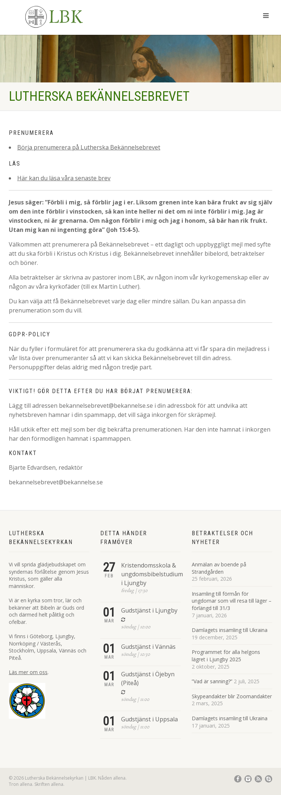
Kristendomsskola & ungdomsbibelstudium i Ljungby (152, 574)
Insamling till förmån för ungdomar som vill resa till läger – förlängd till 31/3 (231, 600)
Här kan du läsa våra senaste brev (63, 178)
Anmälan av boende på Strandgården (219, 568)
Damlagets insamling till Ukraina (229, 629)
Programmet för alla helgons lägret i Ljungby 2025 (226, 655)
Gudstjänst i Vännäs (148, 647)
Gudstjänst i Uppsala (149, 719)
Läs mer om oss (28, 672)
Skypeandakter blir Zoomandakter (232, 696)
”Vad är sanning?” (212, 681)
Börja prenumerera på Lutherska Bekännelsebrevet (88, 147)
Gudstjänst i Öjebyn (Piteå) (148, 678)
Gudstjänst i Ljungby (149, 610)
